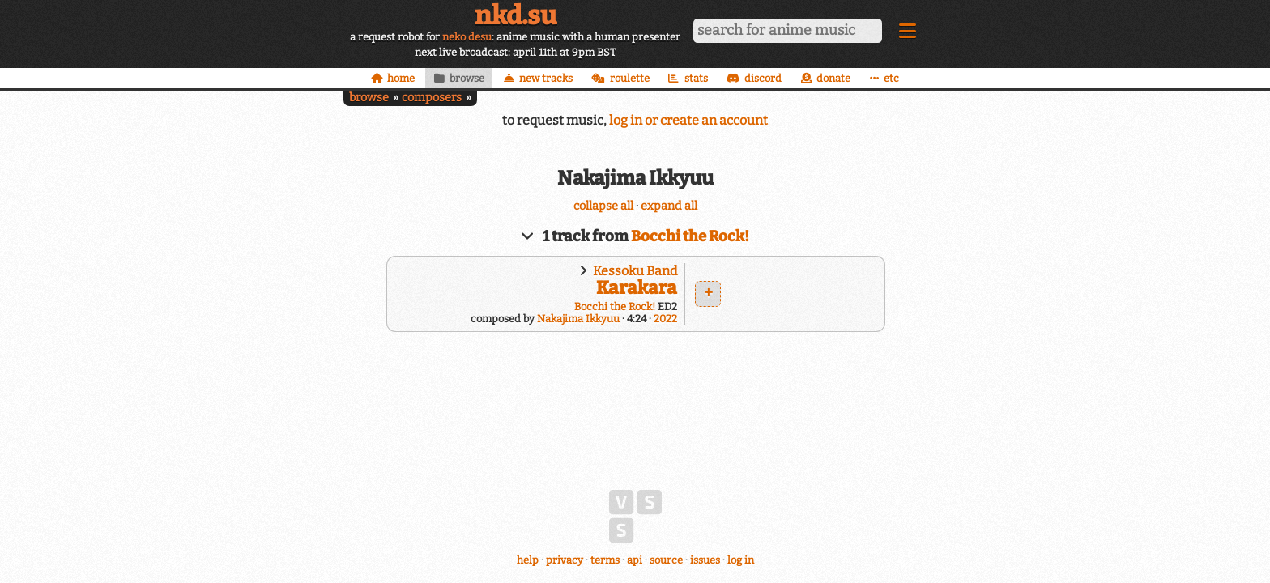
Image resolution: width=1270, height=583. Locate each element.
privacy (564, 560)
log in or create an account (688, 120)
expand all (669, 206)
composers (432, 97)
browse (369, 97)
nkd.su (515, 15)
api (634, 560)
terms (605, 560)
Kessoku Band (635, 271)
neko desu (467, 37)
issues (705, 560)
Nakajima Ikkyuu (578, 319)
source (666, 560)
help (528, 560)
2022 (665, 319)
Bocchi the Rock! (690, 236)
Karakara (636, 288)
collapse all (603, 206)
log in (740, 560)
